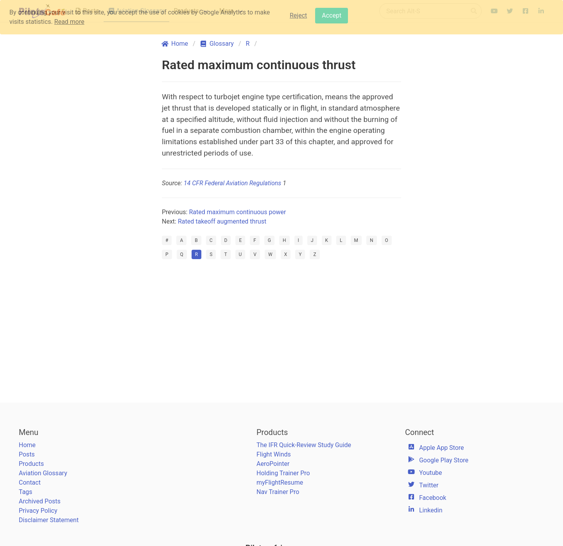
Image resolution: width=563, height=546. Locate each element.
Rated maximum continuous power (237, 212)
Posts (27, 454)
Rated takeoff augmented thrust (222, 221)
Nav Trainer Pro (277, 492)
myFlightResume (279, 482)
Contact (30, 482)
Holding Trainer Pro (283, 473)
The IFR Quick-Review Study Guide (303, 445)
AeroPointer (272, 463)
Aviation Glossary (43, 473)
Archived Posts (40, 501)
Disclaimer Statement (49, 520)
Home (27, 445)
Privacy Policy (38, 510)
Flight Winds (273, 454)
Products (31, 463)
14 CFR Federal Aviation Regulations (232, 183)
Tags (25, 492)
